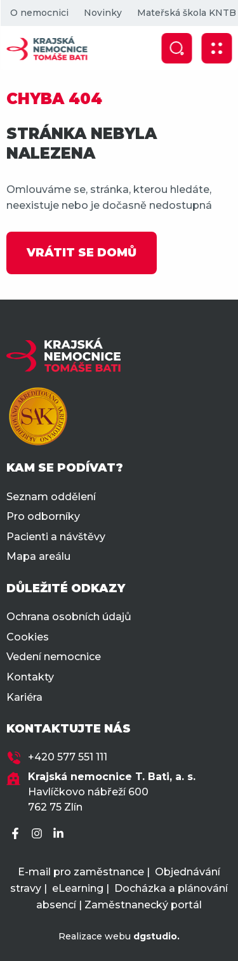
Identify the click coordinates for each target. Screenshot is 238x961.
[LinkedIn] (60, 834)
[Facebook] (17, 834)
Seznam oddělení (51, 497)
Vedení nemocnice (53, 657)
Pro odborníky (43, 516)
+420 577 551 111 (67, 757)
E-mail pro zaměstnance (81, 872)
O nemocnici (39, 12)
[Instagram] (38, 834)
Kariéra (24, 697)
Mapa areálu (38, 556)
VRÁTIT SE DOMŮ (81, 253)
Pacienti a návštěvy (55, 537)
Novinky (102, 12)
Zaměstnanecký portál (143, 905)
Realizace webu (119, 936)
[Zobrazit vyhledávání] (176, 48)
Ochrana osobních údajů (68, 617)
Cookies (27, 637)
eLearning (77, 888)
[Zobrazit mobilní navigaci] (216, 48)
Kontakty (30, 677)
